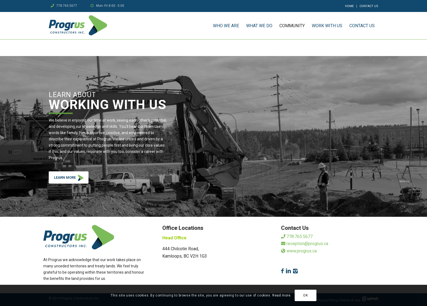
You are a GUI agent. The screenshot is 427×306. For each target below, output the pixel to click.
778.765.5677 (66, 6)
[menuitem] (349, 6)
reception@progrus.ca (304, 243)
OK (305, 295)
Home (349, 6)
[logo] (78, 25)
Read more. (281, 295)
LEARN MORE (71, 179)
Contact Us (368, 6)
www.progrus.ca (299, 251)
